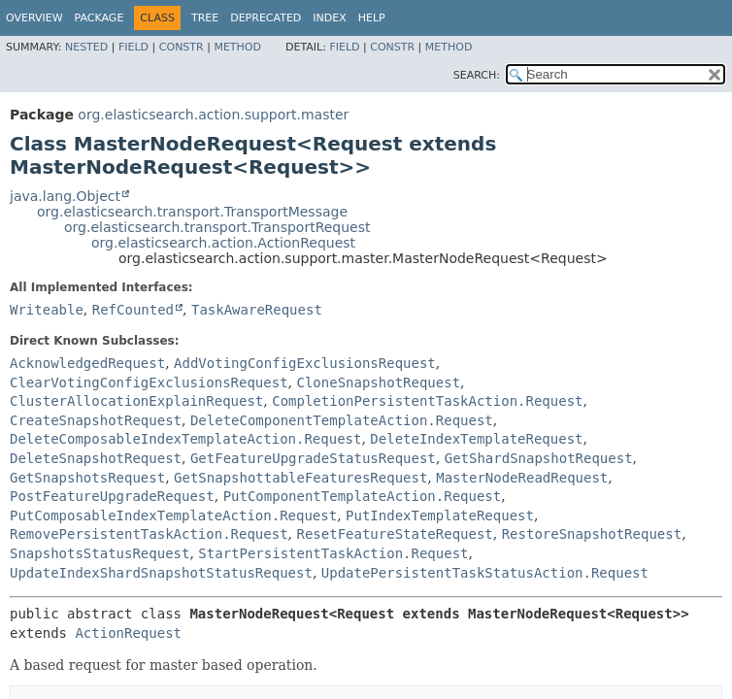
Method (237, 47)
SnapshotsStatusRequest (99, 553)
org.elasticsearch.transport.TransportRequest (217, 227)
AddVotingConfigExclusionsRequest (305, 363)
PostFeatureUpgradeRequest (112, 496)
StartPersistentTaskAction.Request (333, 553)
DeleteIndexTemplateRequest (476, 439)
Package (99, 18)
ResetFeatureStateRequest (394, 534)
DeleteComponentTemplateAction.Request (341, 420)
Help (371, 18)
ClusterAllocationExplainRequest (136, 401)
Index (329, 18)
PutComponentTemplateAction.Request (362, 496)
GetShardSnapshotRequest (539, 458)
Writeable (46, 309)
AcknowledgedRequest (87, 363)
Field (133, 47)
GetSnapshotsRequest (87, 477)
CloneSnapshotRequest (378, 382)
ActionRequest (128, 633)
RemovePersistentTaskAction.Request (149, 534)
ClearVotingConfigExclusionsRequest (149, 382)
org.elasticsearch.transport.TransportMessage (192, 211)
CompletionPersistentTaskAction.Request (427, 401)
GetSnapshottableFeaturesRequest (300, 477)
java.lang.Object (65, 196)
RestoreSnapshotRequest (592, 534)
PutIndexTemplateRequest (440, 515)
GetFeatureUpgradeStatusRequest (313, 458)
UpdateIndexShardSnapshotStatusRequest (161, 573)
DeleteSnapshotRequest (96, 458)
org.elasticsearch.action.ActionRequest (223, 242)
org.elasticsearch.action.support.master (213, 114)
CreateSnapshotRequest (96, 420)
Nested (86, 47)
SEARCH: (476, 75)
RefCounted (133, 309)
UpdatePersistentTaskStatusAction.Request (485, 573)
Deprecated (265, 18)
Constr (181, 47)
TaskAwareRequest (256, 309)
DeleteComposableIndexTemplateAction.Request (185, 439)
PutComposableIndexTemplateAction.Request (173, 515)
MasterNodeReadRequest (522, 477)
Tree (204, 18)
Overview (34, 18)
